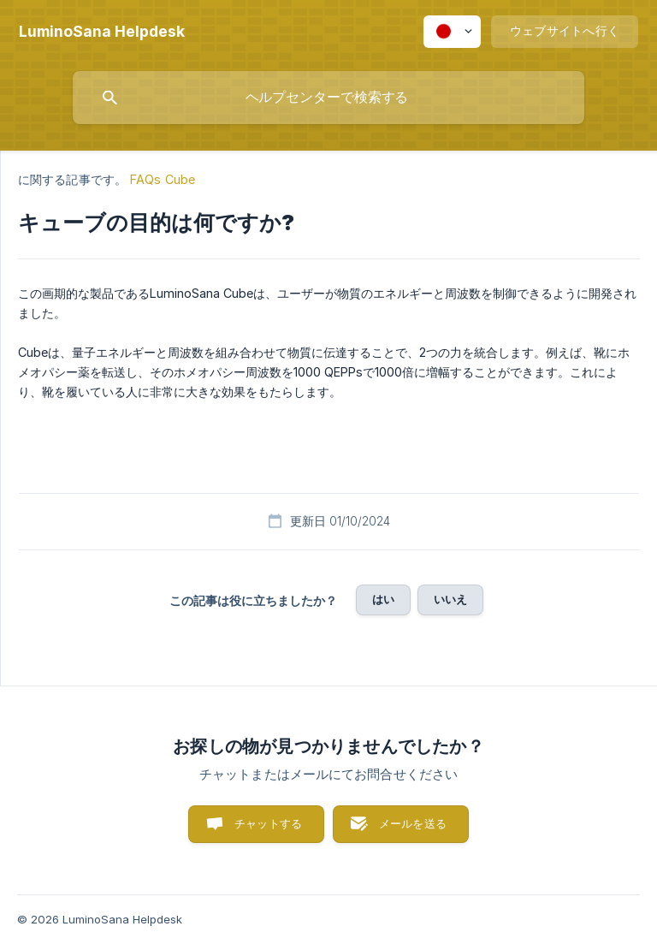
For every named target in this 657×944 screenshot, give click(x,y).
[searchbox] (328, 97)
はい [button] (383, 599)
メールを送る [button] (413, 823)
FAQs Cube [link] (162, 179)
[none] (102, 31)
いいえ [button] (450, 599)
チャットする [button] (268, 823)
